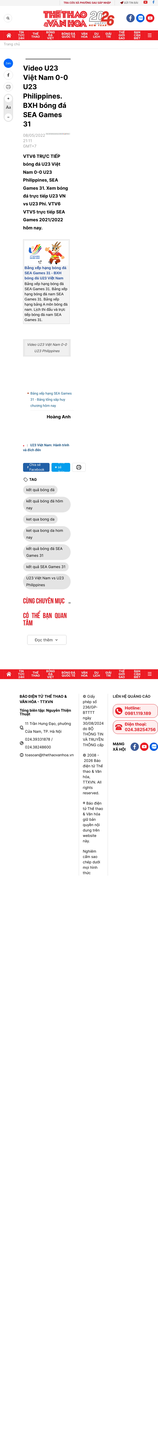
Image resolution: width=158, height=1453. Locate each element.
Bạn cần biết (137, 35)
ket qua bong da (40, 519)
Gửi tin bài (129, 2)
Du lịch (96, 35)
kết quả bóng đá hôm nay (44, 504)
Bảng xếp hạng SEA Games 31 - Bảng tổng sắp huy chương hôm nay (51, 400)
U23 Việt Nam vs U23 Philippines (45, 581)
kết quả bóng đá (40, 489)
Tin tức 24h (21, 35)
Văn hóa (84, 35)
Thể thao (35, 35)
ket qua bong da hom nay (44, 534)
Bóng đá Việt (50, 35)
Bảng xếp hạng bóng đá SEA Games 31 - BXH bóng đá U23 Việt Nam (45, 273)
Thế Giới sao (121, 35)
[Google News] (58, 143)
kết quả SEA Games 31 (46, 566)
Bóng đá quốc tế (68, 35)
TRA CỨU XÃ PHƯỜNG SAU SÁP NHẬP (87, 2)
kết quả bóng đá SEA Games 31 (44, 552)
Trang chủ (12, 44)
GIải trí (108, 35)
